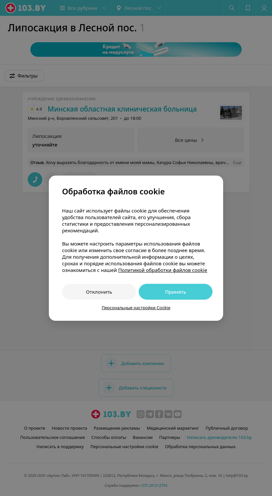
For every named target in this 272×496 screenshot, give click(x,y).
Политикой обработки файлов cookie (162, 270)
